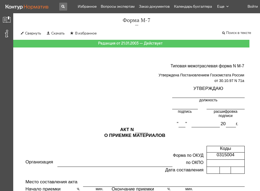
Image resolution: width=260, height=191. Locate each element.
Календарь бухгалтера (193, 6)
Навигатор (225, 6)
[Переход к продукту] (27, 6)
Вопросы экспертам (118, 6)
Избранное (87, 6)
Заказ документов (154, 6)
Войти (253, 6)
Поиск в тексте (238, 33)
